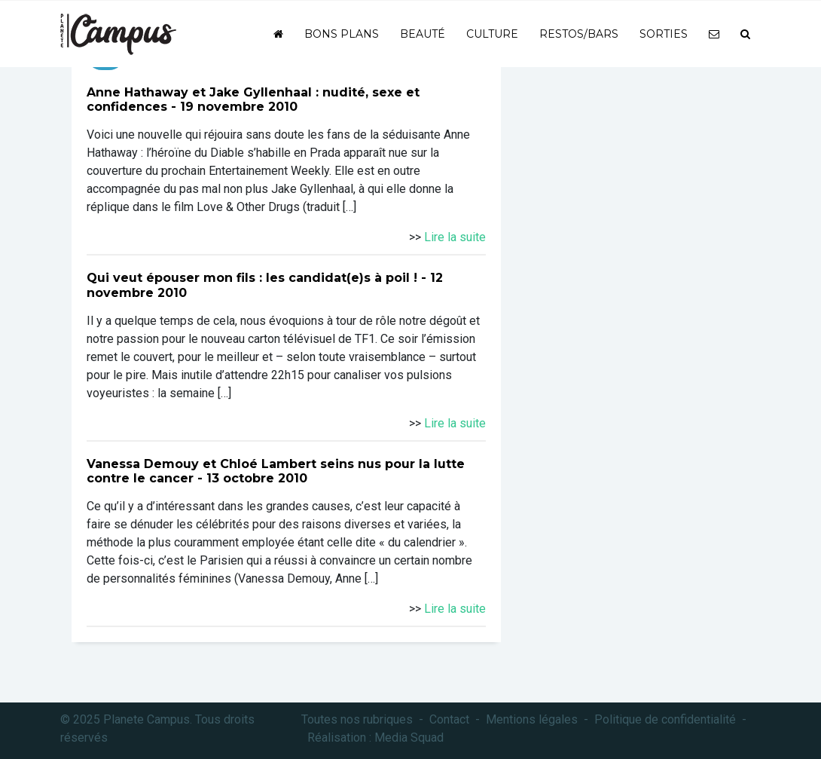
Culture (492, 34)
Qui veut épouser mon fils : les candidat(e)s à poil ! (252, 278)
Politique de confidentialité (665, 719)
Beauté (422, 34)
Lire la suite (455, 237)
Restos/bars (578, 34)
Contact (449, 719)
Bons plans (341, 34)
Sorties (663, 34)
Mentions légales (532, 719)
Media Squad (409, 737)
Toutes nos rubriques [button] (357, 719)
